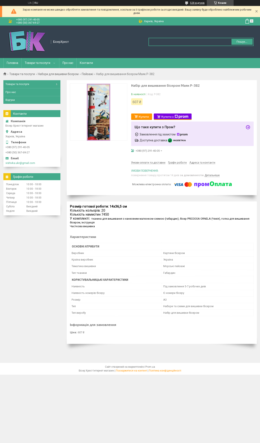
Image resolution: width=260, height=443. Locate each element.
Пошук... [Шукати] (242, 41)
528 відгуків (197, 2)
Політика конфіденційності (165, 370)
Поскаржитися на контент (131, 370)
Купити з (174, 117)
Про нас (68, 63)
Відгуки (10, 99)
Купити (144, 116)
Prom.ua (150, 366)
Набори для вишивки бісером (58, 74)
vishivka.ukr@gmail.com (20, 163)
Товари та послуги (37, 63)
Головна (12, 63)
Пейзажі (87, 74)
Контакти (86, 63)
